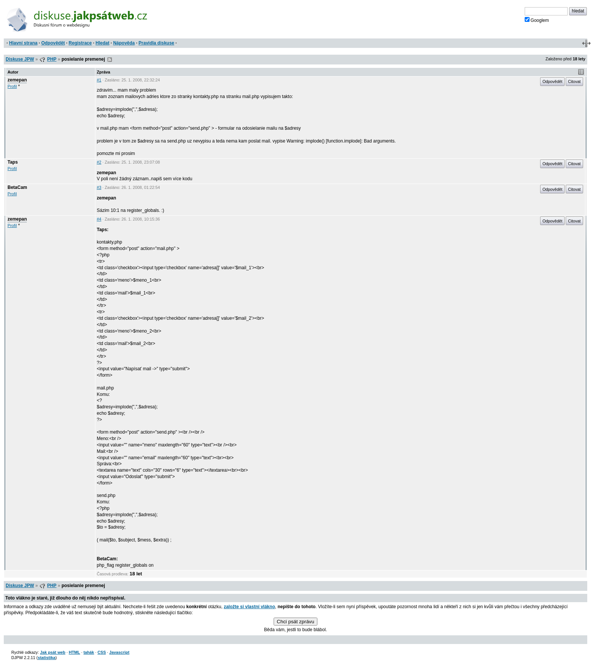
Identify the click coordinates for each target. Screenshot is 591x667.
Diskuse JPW (20, 59)
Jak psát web (52, 652)
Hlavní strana (23, 43)
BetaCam (17, 187)
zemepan (17, 80)
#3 (99, 187)
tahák (88, 652)
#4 (99, 219)
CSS (102, 652)
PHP (52, 59)
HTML (74, 652)
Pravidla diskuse (157, 43)
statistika (46, 657)
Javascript (119, 652)
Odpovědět (53, 43)
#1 (99, 80)
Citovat (574, 81)
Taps (13, 162)
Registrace (80, 43)
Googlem (537, 20)
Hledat (102, 43)
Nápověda (124, 43)
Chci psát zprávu (295, 621)
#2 (99, 162)
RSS (109, 59)
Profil (12, 86)
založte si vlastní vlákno (249, 606)
